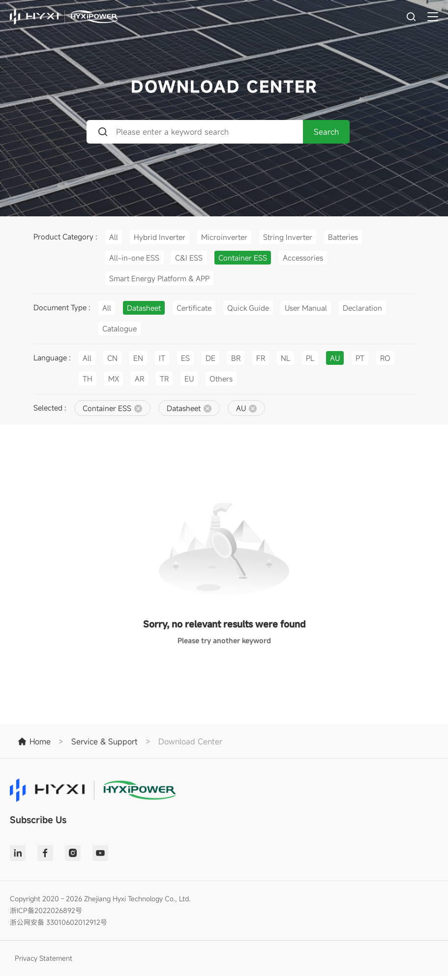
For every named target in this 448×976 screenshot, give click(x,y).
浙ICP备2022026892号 (46, 910)
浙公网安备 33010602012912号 (58, 922)
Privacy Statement (43, 958)
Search (326, 131)
